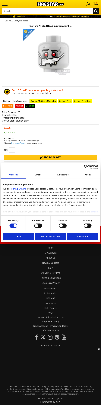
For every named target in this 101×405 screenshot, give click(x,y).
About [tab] (88, 175)
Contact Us (50, 303)
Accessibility (50, 287)
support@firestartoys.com (50, 317)
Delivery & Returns (19, 143)
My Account (50, 252)
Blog (50, 267)
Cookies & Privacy (51, 282)
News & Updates (50, 262)
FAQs (50, 312)
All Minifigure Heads (19, 21)
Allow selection (50, 236)
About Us (50, 257)
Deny (18, 236)
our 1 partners (18, 188)
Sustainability (50, 293)
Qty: (6, 149)
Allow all (82, 236)
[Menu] (5, 4)
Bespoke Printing (50, 321)
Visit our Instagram (50, 345)
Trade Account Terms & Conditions (50, 325)
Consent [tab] (13, 175)
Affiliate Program (50, 330)
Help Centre (50, 308)
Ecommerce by (50, 401)
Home (50, 247)
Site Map (50, 297)
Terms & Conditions (50, 277)
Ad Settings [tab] (63, 175)
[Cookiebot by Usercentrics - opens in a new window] (86, 167)
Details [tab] (38, 175)
